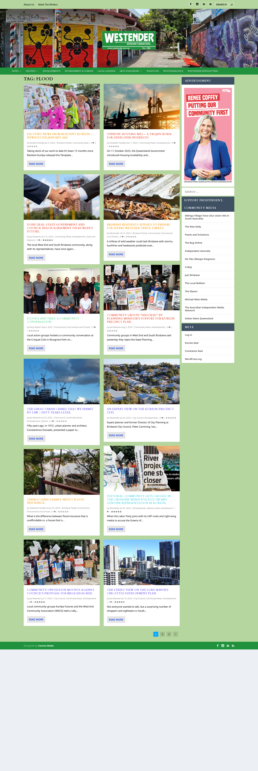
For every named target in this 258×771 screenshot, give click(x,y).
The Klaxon (191, 291)
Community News (81, 142)
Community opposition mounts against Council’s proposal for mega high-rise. (61, 591)
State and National (163, 508)
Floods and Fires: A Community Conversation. (53, 320)
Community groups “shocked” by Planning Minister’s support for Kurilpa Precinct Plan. (141, 318)
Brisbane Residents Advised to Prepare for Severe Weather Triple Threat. (138, 226)
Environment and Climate (78, 327)
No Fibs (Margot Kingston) (200, 259)
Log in (188, 334)
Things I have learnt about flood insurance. (55, 501)
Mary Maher (35, 327)
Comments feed (194, 350)
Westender (115, 233)
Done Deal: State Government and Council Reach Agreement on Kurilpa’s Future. (60, 228)
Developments (52, 71)
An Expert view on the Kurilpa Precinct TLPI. (140, 410)
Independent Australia (197, 250)
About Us (29, 4)
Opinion (44, 421)
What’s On (153, 71)
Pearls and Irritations (197, 234)
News (15, 71)
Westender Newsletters (203, 71)
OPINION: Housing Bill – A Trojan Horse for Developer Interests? (139, 135)
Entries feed (191, 342)
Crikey (188, 267)
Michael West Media (196, 299)
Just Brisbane (192, 275)
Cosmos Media (46, 645)
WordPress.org (193, 359)
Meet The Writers (48, 4)
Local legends (106, 71)
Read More (36, 163)
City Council (59, 417)
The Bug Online (193, 242)
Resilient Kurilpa (37, 142)
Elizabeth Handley (118, 142)
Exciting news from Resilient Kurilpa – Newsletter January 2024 (59, 135)
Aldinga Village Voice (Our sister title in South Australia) (207, 217)
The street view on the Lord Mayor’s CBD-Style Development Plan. (137, 591)
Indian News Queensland (199, 318)
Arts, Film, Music (129, 71)
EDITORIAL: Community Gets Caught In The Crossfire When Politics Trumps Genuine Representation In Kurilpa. (139, 499)
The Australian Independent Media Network (204, 309)
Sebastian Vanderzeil (39, 508)
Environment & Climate (79, 71)
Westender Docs (173, 71)
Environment (60, 327)
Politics (31, 71)
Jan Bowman (35, 236)
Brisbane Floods (64, 142)
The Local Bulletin (195, 283)
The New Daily (193, 226)
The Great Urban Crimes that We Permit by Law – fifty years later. (60, 410)
